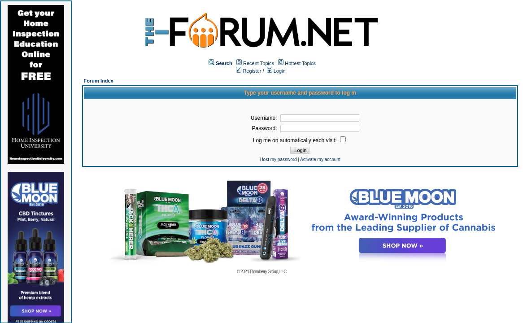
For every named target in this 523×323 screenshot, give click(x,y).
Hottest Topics (300, 63)
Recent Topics (258, 63)
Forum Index (98, 80)
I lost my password (278, 159)
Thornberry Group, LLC (267, 271)
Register (248, 71)
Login (276, 71)
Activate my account (320, 159)
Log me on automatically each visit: (299, 140)
